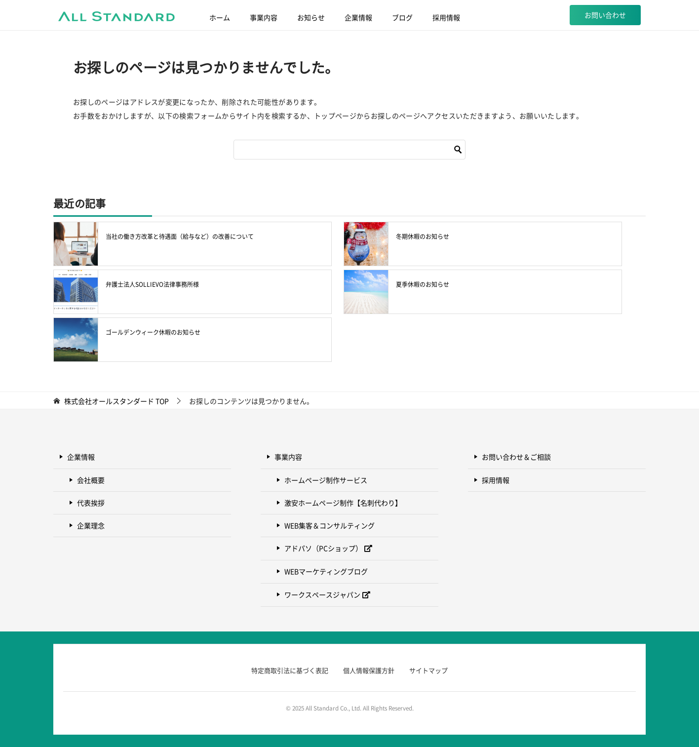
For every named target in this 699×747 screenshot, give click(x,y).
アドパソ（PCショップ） (323, 548)
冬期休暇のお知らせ (422, 236)
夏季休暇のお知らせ (422, 284)
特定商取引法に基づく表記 (289, 670)
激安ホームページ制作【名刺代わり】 (343, 503)
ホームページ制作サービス (325, 480)
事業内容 (263, 17)
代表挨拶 (91, 503)
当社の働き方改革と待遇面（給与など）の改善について (180, 236)
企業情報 (358, 17)
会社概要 (91, 480)
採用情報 (446, 17)
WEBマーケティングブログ (326, 571)
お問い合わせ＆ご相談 (516, 457)
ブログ (402, 17)
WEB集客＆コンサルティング (329, 525)
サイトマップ (428, 670)
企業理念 (91, 525)
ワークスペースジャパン (322, 594)
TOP (116, 401)
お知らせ (311, 17)
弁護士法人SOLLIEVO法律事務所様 (152, 284)
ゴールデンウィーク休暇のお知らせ (153, 332)
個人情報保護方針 (368, 670)
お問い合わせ (605, 15)
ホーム (219, 17)
